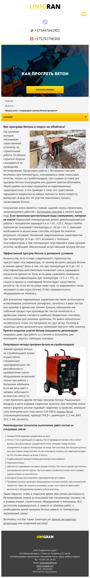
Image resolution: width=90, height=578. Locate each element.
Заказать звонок (45, 89)
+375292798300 (45, 39)
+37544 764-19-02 (46, 559)
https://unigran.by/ (45, 565)
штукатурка (10, 523)
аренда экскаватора (64, 519)
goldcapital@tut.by (48, 562)
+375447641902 (45, 30)
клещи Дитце (65, 411)
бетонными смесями (49, 212)
